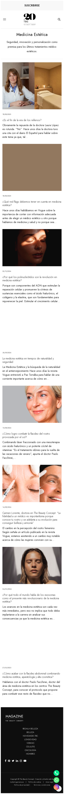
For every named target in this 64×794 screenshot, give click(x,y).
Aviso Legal (49, 782)
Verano (30, 743)
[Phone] (56, 773)
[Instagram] (56, 787)
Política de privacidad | (22, 785)
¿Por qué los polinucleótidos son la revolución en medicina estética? (29, 278)
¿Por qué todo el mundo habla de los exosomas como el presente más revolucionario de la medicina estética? (30, 598)
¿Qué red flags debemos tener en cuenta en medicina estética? (31, 203)
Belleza (30, 732)
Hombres (30, 753)
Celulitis (30, 746)
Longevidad (30, 739)
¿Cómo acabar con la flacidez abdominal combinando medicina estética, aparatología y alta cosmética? (31, 675)
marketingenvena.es (17, 782)
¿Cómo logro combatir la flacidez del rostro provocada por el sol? (26, 435)
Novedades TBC (30, 735)
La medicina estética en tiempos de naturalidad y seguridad (28, 360)
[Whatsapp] (56, 780)
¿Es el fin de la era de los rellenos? (21, 120)
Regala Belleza (30, 728)
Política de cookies (34, 782)
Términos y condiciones (42, 785)
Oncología (30, 750)
